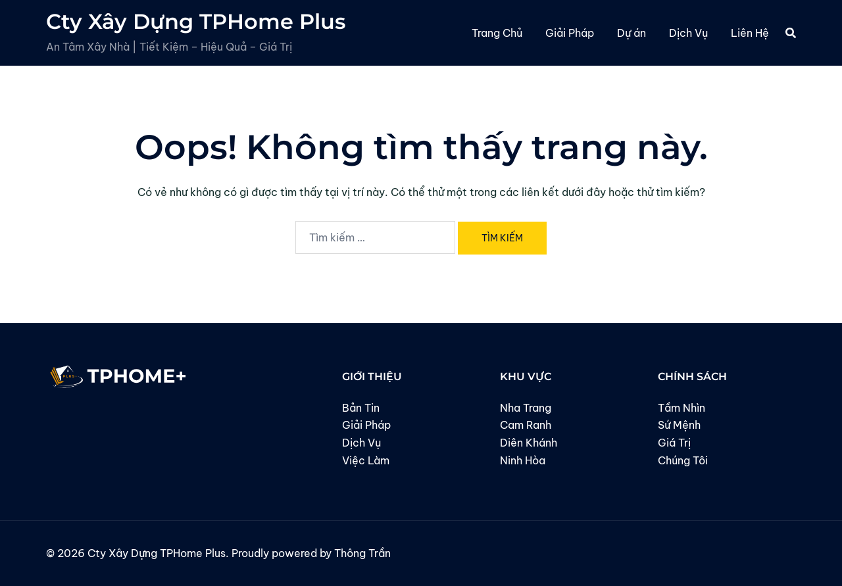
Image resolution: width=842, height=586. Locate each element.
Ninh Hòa (522, 460)
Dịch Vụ (688, 32)
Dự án (631, 32)
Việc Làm (365, 460)
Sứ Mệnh (679, 424)
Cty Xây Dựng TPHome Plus (195, 21)
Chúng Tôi (683, 460)
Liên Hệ (750, 32)
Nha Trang (525, 407)
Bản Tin (361, 407)
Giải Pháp (569, 32)
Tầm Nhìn (681, 407)
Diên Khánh (528, 442)
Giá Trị (674, 442)
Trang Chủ (497, 32)
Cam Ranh (525, 424)
